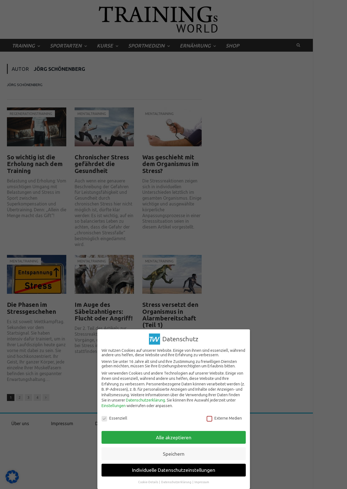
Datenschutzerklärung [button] (176, 482)
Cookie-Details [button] (148, 482)
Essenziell (114, 418)
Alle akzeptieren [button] (173, 437)
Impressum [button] (201, 482)
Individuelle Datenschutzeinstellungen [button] (173, 470)
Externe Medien (224, 418)
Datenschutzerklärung (145, 400)
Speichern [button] (173, 454)
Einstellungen (114, 405)
